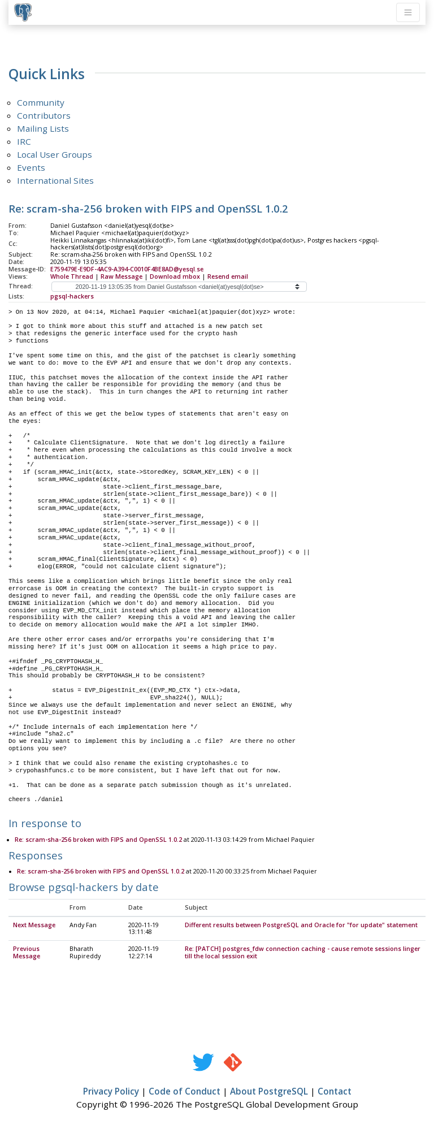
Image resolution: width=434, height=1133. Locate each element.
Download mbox (175, 276)
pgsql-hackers (72, 296)
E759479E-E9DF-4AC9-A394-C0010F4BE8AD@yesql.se (126, 269)
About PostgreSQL (269, 1091)
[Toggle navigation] (408, 12)
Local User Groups (54, 154)
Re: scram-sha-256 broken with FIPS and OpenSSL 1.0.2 (98, 840)
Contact (334, 1091)
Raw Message (121, 276)
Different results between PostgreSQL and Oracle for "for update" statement (301, 925)
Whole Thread (71, 276)
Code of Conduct (184, 1091)
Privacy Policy (111, 1091)
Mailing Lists (43, 128)
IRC (24, 141)
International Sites (55, 180)
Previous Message (26, 953)
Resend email (227, 276)
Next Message (34, 925)
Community (40, 102)
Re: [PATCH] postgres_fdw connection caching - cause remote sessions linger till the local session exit (302, 953)
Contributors (44, 115)
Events (31, 167)
